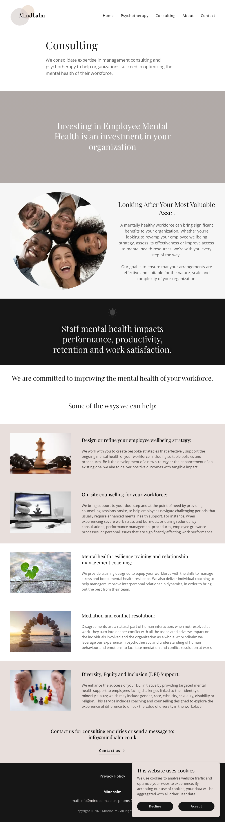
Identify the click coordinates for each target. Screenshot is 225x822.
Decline (155, 806)
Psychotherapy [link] (135, 15)
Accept (196, 806)
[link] (29, 14)
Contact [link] (208, 15)
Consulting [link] (166, 15)
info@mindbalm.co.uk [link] (98, 800)
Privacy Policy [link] (112, 776)
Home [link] (108, 15)
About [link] (188, 15)
